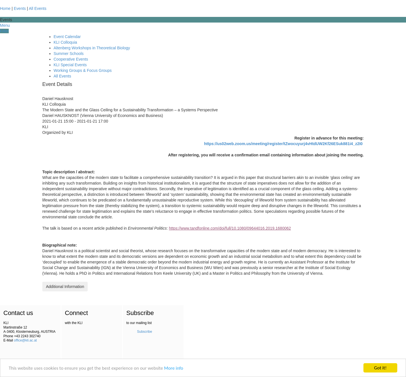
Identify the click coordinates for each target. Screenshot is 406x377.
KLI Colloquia (65, 42)
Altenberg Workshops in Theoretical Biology (92, 48)
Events (20, 8)
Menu (5, 25)
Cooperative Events (71, 59)
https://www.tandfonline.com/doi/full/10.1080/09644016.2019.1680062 (230, 228)
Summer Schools (69, 53)
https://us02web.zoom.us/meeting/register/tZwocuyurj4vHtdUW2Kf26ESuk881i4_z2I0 (283, 143)
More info (173, 368)
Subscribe (144, 332)
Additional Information (65, 286)
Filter (4, 31)
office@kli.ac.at (25, 340)
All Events (37, 8)
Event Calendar (67, 36)
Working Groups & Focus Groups (83, 70)
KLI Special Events (70, 65)
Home (5, 8)
